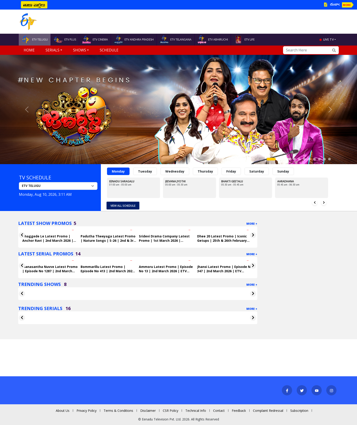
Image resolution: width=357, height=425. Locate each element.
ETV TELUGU (34, 39)
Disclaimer (148, 410)
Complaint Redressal (268, 410)
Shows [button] (79, 50)
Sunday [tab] (283, 171)
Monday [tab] (118, 171)
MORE (347, 5)
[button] (27, 109)
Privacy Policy (86, 410)
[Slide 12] (329, 159)
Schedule (109, 50)
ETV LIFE (244, 39)
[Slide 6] (299, 159)
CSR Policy (170, 410)
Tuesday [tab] (145, 171)
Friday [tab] (231, 171)
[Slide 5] (294, 159)
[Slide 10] (319, 159)
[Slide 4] (289, 159)
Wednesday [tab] (174, 171)
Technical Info (195, 410)
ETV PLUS (65, 39)
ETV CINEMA (95, 39)
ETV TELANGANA (175, 39)
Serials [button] (52, 50)
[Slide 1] (271, 159)
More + (251, 224)
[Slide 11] (324, 159)
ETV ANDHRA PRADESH (134, 39)
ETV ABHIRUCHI (212, 39)
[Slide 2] (279, 159)
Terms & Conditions (118, 410)
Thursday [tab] (205, 171)
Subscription (299, 410)
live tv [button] (328, 39)
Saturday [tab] (256, 171)
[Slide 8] (309, 159)
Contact (219, 410)
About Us (62, 410)
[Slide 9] (314, 159)
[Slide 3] (284, 159)
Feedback (239, 410)
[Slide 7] (304, 159)
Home (29, 50)
